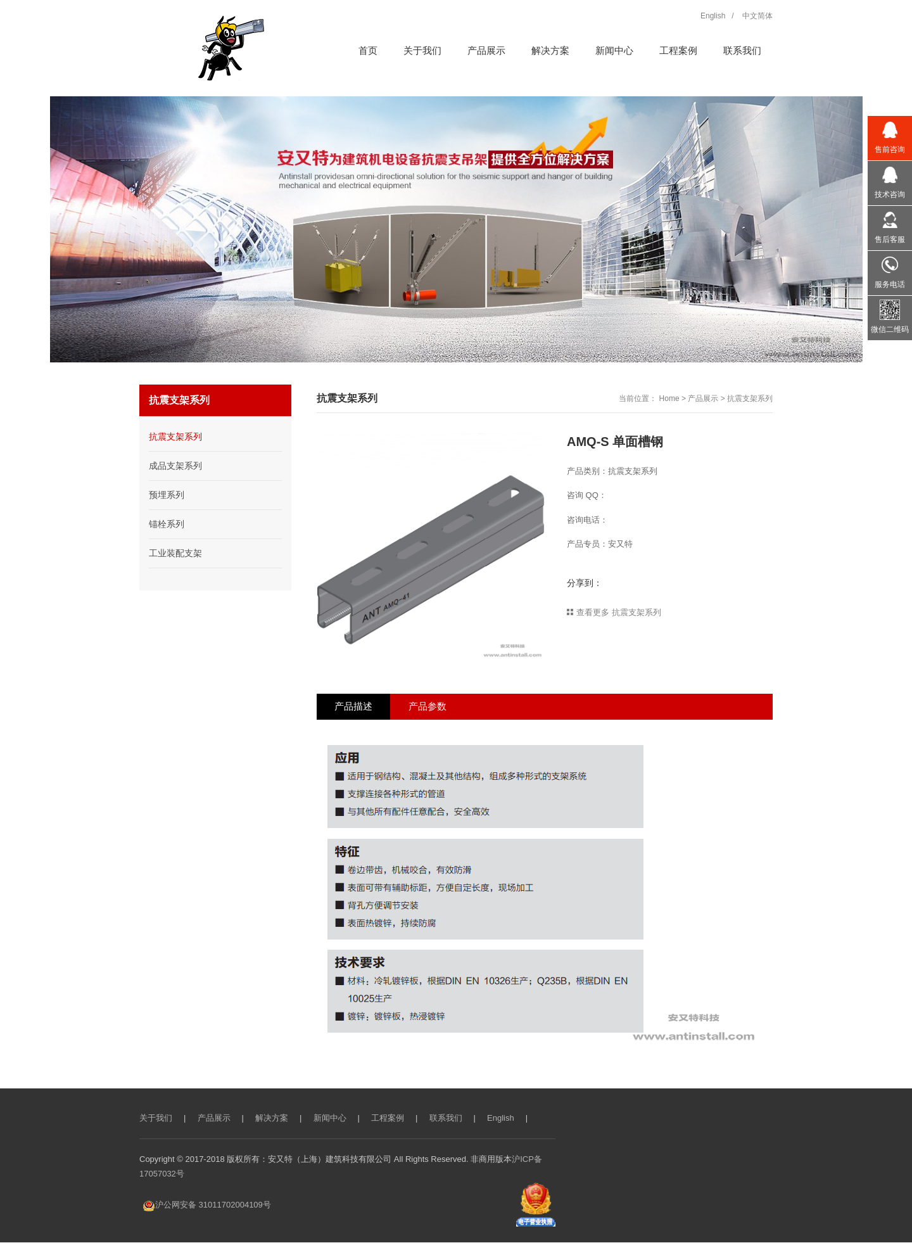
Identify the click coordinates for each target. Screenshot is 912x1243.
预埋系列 (166, 495)
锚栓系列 (166, 524)
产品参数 (431, 706)
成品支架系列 (175, 466)
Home (669, 398)
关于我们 (155, 1118)
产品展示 (703, 398)
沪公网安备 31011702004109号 (206, 1205)
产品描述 (355, 706)
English (500, 1118)
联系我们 (445, 1118)
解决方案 (271, 1118)
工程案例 (387, 1118)
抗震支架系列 (750, 398)
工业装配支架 (175, 553)
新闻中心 (330, 1118)
